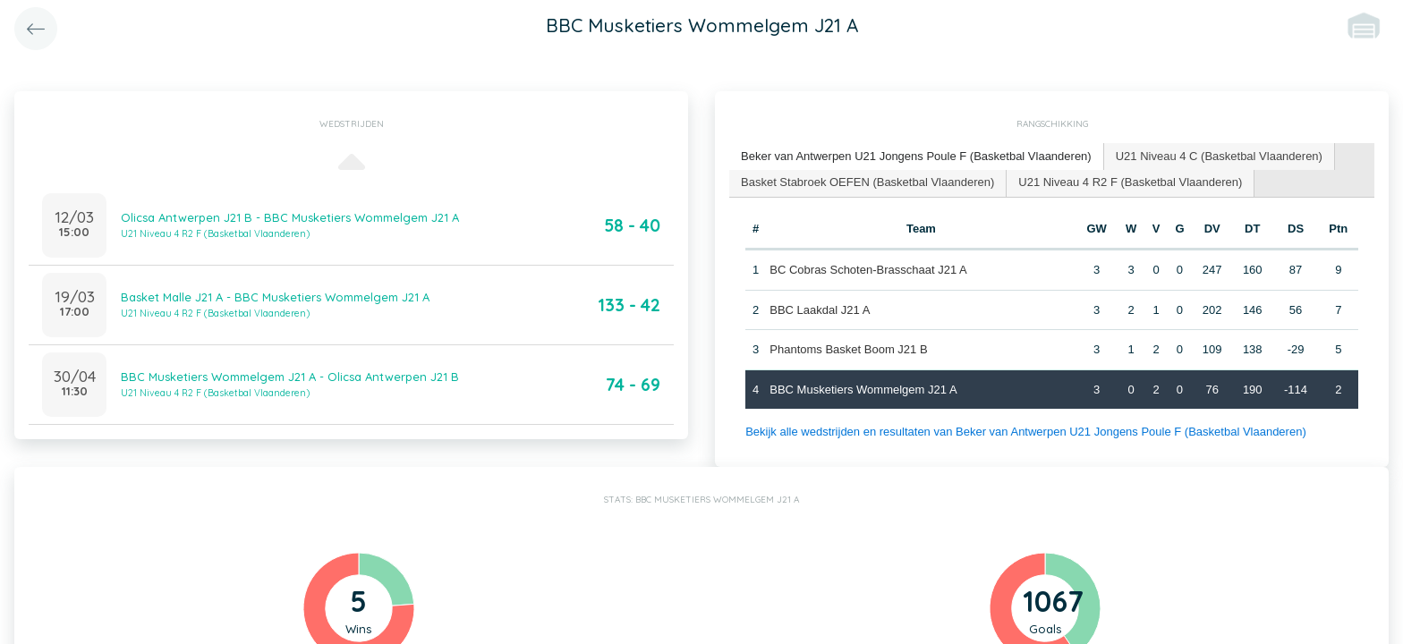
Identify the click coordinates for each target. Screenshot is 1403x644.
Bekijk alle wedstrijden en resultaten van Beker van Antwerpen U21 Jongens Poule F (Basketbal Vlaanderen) (1025, 431)
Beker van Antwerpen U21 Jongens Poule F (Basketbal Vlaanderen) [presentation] (916, 156)
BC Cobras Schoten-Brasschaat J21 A (868, 269)
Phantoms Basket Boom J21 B (848, 349)
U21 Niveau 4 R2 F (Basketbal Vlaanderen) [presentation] (1130, 182)
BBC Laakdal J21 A (820, 310)
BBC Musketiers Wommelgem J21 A (863, 389)
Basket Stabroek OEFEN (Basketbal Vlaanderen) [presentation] (867, 182)
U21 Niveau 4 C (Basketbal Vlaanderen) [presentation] (1219, 156)
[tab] (916, 157)
